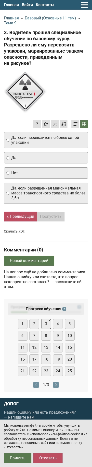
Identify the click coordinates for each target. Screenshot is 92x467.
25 (69, 371)
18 (46, 359)
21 (22, 371)
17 (34, 359)
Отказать (48, 458)
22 (34, 371)
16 (22, 359)
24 (58, 371)
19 (58, 359)
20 (69, 359)
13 (46, 347)
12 (34, 347)
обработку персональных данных (31, 438)
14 (58, 347)
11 (22, 347)
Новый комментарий (29, 260)
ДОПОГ (11, 404)
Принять (18, 458)
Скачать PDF (14, 231)
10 (69, 335)
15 (69, 347)
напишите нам (21, 417)
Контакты (45, 4)
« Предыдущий (20, 216)
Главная (11, 4)
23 (46, 371)
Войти (27, 4)
